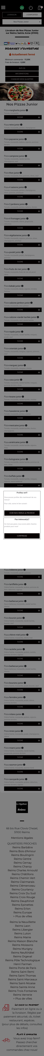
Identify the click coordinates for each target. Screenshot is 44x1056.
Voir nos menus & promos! (22, 513)
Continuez (22, 536)
